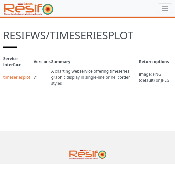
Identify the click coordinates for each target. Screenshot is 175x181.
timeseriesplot (16, 77)
